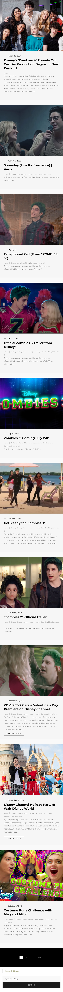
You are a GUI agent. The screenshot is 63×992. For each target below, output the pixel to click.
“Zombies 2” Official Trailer (25, 617)
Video (11, 919)
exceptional (21, 263)
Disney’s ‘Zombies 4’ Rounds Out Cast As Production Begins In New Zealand (31, 64)
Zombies (39, 174)
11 (33, 957)
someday (31, 174)
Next (39, 957)
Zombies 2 (8, 446)
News (6, 73)
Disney (13, 174)
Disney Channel (23, 352)
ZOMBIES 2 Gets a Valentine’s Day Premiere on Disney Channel (31, 707)
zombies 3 (47, 174)
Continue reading (14, 733)
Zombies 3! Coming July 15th (26, 438)
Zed (27, 263)
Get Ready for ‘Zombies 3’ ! (25, 523)
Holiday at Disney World (39, 813)
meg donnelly (22, 174)
